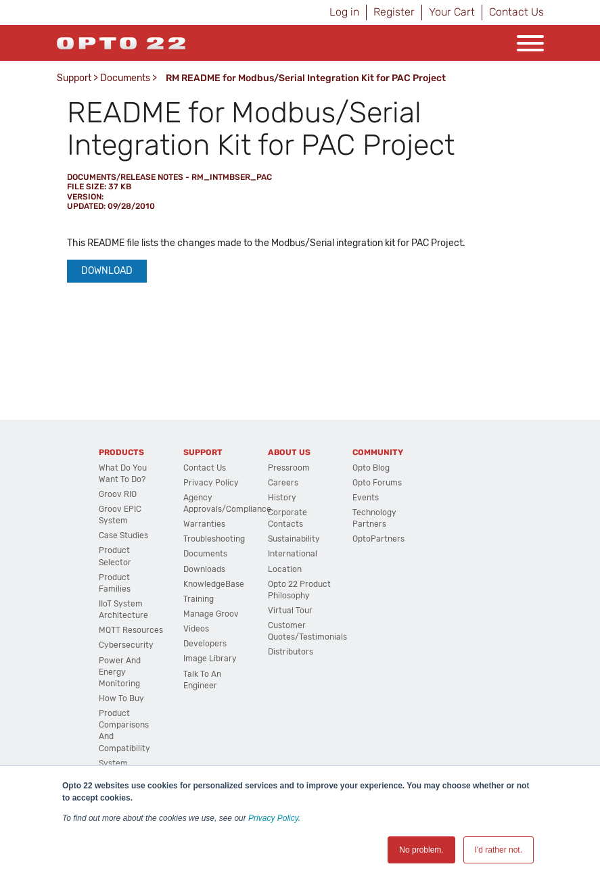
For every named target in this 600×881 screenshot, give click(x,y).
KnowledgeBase (213, 584)
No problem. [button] (421, 850)
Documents (125, 78)
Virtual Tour (290, 610)
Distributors (290, 652)
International (292, 553)
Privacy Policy (273, 818)
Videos (196, 629)
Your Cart (452, 11)
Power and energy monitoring (120, 672)
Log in (344, 11)
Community (377, 452)
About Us (289, 452)
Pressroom (289, 468)
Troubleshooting (214, 539)
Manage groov (211, 614)
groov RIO (118, 494)
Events (365, 497)
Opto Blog (371, 468)
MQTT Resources (131, 630)
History (282, 497)
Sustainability (294, 539)
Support (74, 78)
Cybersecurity (126, 645)
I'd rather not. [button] (498, 850)
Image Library (210, 658)
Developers (205, 643)
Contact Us (516, 11)
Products (121, 452)
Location (285, 569)
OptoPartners (378, 539)
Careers (283, 482)
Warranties (204, 524)
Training (198, 599)
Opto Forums (377, 482)
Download (107, 271)
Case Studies (123, 535)
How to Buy (121, 698)
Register (394, 11)
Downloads (204, 569)
